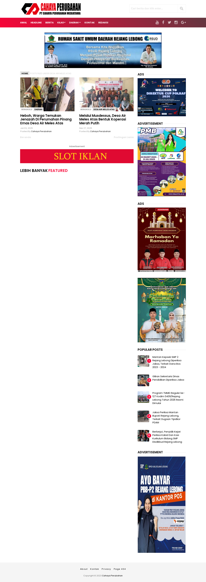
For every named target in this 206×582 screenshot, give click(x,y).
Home (25, 73)
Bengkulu (26, 109)
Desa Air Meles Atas (104, 109)
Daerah (38, 109)
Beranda (25, 137)
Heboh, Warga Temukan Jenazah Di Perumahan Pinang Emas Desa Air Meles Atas (46, 119)
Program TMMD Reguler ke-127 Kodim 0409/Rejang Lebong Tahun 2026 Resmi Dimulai (168, 398)
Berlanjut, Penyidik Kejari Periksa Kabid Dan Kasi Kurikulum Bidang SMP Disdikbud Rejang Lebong (167, 436)
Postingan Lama (124, 137)
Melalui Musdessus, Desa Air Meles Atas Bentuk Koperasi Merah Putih (102, 119)
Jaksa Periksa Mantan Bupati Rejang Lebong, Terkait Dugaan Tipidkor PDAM (166, 417)
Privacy (106, 569)
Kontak (94, 569)
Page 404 (120, 569)
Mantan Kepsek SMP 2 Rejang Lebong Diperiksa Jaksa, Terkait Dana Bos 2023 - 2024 (166, 362)
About (84, 569)
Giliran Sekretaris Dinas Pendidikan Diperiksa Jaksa (168, 378)
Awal (23, 22)
